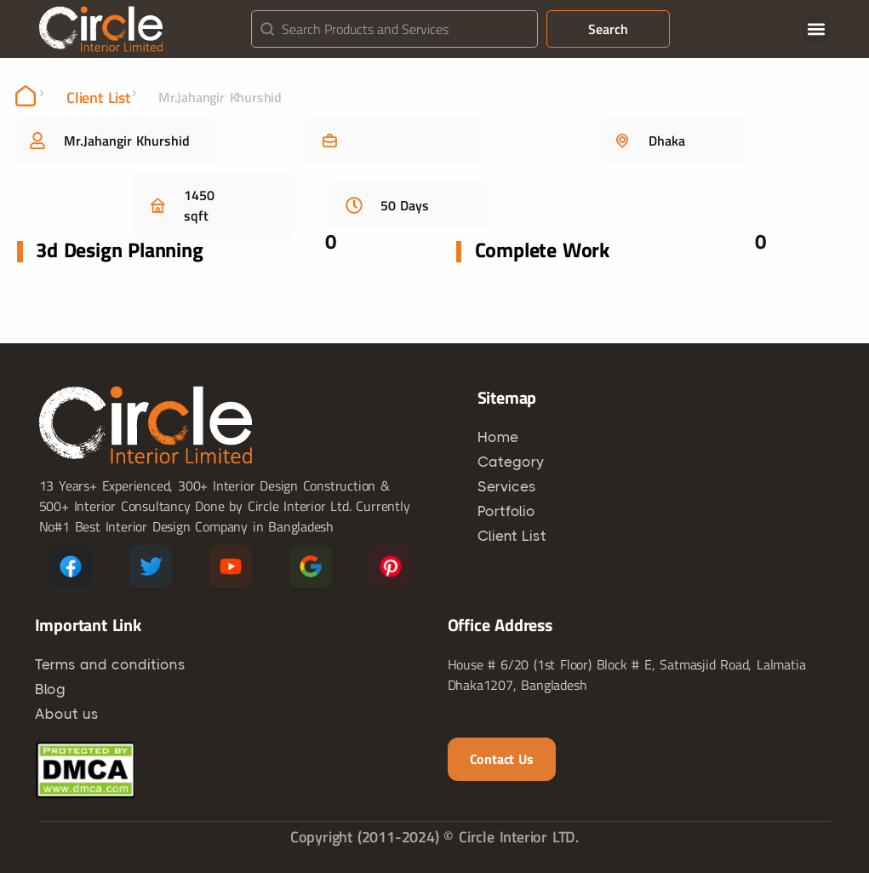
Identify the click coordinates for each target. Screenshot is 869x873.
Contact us (502, 759)
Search (608, 29)
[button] (817, 29)
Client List (98, 97)
